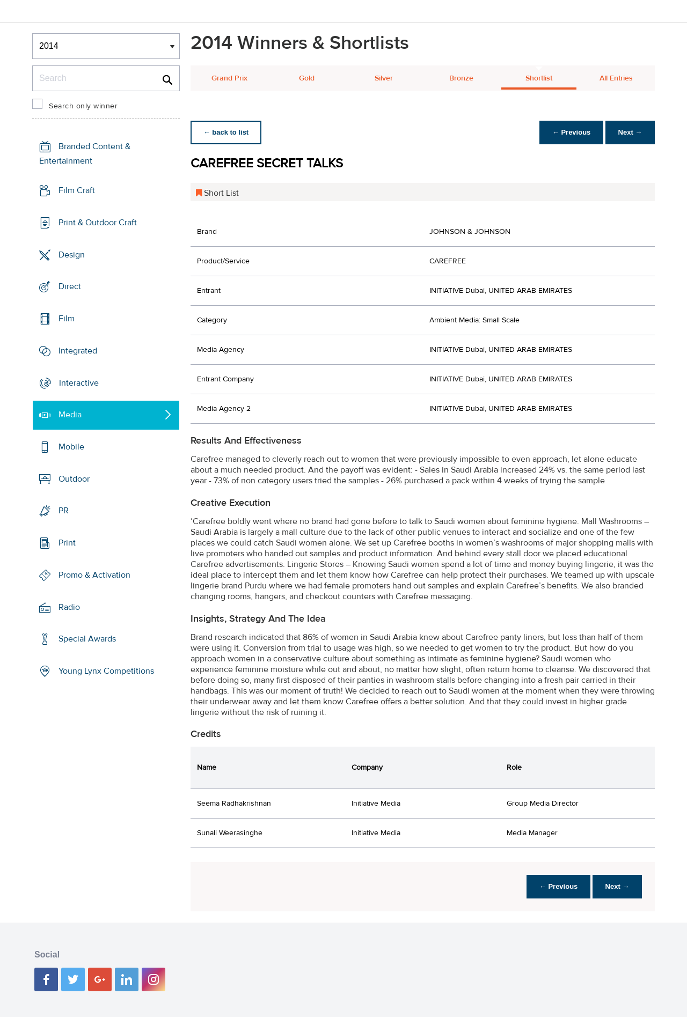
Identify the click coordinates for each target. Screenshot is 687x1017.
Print (67, 542)
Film (67, 318)
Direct (70, 286)
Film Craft (77, 190)
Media (70, 414)
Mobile (71, 446)
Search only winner (83, 106)
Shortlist (538, 78)
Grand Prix (229, 78)
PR (64, 510)
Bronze (461, 78)
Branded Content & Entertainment (84, 153)
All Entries (616, 78)
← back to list (226, 132)
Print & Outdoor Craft (98, 222)
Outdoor (74, 479)
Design (72, 254)
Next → (630, 132)
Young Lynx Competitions (106, 671)
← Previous (571, 132)
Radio (69, 607)
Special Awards (87, 638)
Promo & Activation (94, 575)
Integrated (78, 350)
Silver (384, 78)
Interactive (79, 382)
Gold (307, 78)
